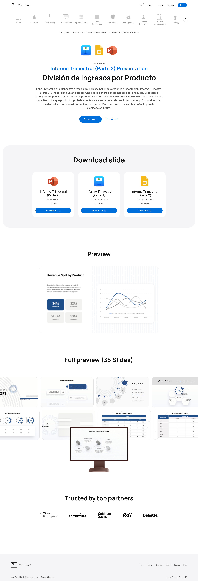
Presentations (77, 32)
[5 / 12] (81, 19)
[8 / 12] (128, 19)
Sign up (170, 5)
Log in (160, 5)
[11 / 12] (175, 19)
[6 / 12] (97, 19)
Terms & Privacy (48, 577)
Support (150, 5)
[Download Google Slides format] (99, 50)
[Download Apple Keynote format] (86, 50)
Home (142, 565)
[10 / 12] (159, 19)
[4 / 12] (65, 19)
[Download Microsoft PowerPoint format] (112, 50)
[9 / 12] (144, 19)
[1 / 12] (18, 19)
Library (150, 565)
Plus (182, 5)
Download (90, 119)
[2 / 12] (34, 19)
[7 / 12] (112, 19)
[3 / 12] (50, 19)
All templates (63, 32)
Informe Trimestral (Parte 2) (97, 32)
